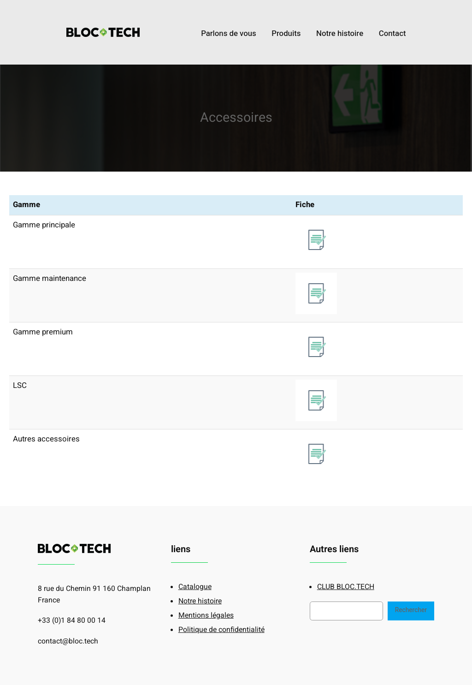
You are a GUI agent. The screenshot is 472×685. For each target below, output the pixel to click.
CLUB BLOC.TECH (345, 587)
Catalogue (195, 587)
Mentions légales (206, 615)
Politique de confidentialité (221, 630)
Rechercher (411, 610)
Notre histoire (200, 601)
